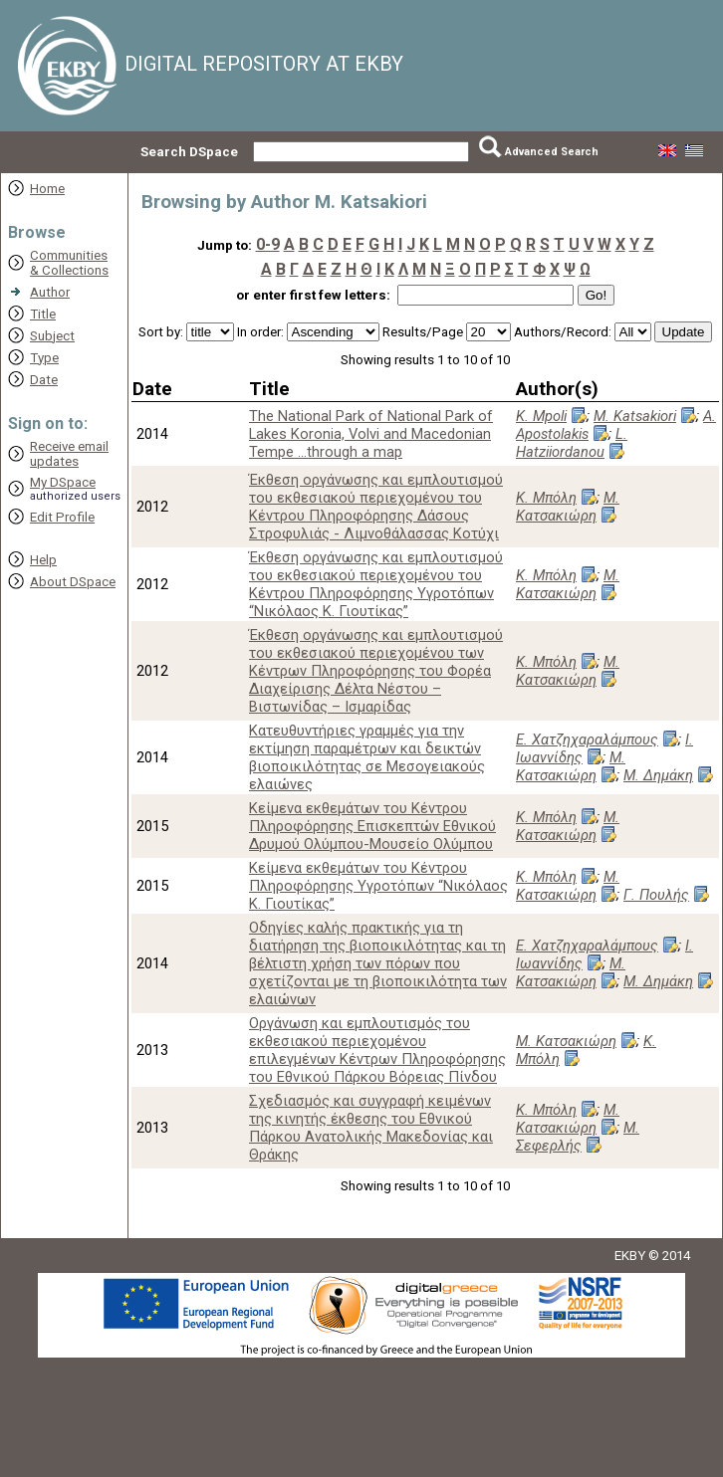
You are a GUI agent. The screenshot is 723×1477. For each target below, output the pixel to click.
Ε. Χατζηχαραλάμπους (587, 739)
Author (50, 292)
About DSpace (73, 581)
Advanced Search (552, 151)
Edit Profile (62, 517)
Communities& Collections (69, 263)
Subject (52, 335)
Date (44, 379)
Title (43, 314)
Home (47, 188)
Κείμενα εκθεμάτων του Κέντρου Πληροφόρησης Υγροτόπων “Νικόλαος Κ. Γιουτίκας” (378, 886)
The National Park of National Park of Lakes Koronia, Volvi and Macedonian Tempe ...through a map (371, 434)
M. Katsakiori (635, 416)
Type (44, 357)
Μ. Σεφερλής (577, 1137)
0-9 (268, 244)
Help (43, 559)
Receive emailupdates (69, 454)
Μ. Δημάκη (658, 775)
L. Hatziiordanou (571, 443)
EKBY (629, 1255)
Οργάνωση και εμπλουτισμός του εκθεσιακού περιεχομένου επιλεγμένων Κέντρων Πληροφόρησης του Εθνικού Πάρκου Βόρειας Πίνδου (377, 1050)
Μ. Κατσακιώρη (567, 507)
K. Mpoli (541, 416)
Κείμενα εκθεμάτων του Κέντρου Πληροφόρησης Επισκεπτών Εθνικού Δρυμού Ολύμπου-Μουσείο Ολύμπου (372, 826)
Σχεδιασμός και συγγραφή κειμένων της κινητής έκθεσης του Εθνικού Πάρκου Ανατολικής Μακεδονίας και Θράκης (371, 1127)
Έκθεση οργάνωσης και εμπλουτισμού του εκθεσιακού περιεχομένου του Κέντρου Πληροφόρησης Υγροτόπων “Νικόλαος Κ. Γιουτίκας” (376, 584)
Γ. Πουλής (656, 895)
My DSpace (63, 482)
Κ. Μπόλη (546, 498)
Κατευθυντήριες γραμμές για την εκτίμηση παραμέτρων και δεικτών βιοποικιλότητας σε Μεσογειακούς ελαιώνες (367, 757)
